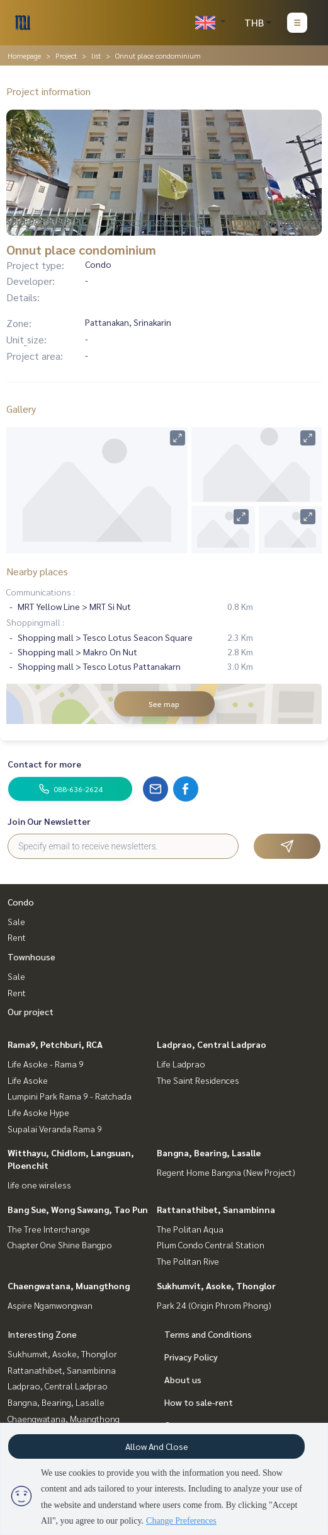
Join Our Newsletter (49, 821)
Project (66, 55)
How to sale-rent (198, 1402)
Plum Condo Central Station (210, 1244)
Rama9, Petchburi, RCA (55, 1044)
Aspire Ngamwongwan (50, 1305)
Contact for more (44, 763)
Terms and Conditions (208, 1334)
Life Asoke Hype (38, 1112)
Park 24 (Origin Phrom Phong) (214, 1305)
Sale (16, 921)
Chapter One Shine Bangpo (60, 1244)
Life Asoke (28, 1080)
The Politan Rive (188, 1261)
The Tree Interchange (49, 1228)
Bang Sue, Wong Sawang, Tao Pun (78, 1209)
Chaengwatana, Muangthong (69, 1285)
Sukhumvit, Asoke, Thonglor (216, 1285)
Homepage (24, 55)
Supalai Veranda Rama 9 (55, 1128)
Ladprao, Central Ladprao (211, 1044)
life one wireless (39, 1184)
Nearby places (37, 571)
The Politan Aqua (190, 1228)
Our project (31, 1011)
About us (182, 1379)
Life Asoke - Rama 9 (46, 1063)
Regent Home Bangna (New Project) (226, 1172)
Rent (17, 937)
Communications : (40, 591)
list (96, 55)
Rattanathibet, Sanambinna (216, 1209)
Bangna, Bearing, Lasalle (209, 1152)
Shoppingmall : (35, 622)
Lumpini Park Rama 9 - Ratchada (70, 1095)
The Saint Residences (198, 1080)
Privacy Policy (191, 1356)
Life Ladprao (181, 1063)
